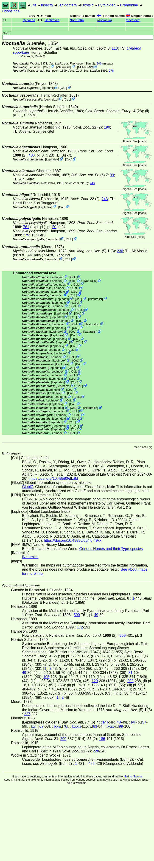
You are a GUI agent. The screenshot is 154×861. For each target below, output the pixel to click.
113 (115, 48)
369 (123, 635)
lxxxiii (76, 726)
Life (33, 5)
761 (26, 227)
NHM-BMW (85, 67)
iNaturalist (63, 67)
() (104, 20)
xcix (110, 726)
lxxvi (57, 726)
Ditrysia (87, 5)
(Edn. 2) (72, 63)
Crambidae (129, 5)
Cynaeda (29, 20)
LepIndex (34, 67)
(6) (89, 175)
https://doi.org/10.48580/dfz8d (53, 478)
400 (31, 155)
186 (102, 739)
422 (91, 764)
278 (111, 70)
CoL (46, 67)
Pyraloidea (106, 5)
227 (27, 714)
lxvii (34, 726)
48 (119, 722)
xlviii (104, 722)
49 (96, 615)
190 (107, 127)
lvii (133, 722)
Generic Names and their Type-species (111, 549)
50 (54, 227)
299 (63, 739)
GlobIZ (40, 56)
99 (112, 175)
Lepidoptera (67, 5)
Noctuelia (77, 20)
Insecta (47, 5)
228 (96, 751)
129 (95, 681)
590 (77, 615)
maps (142, 141)
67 (41, 726)
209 (130, 681)
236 (120, 251)
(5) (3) (92, 251)
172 (80, 627)
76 (65, 726)
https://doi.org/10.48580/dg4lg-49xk (72, 540)
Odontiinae (11, 11)
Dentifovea (52, 20)
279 (26, 235)
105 (46, 677)
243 (92, 183)
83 (95, 726)
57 (144, 722)
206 (99, 63)
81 (130, 673)
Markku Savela (132, 776)
